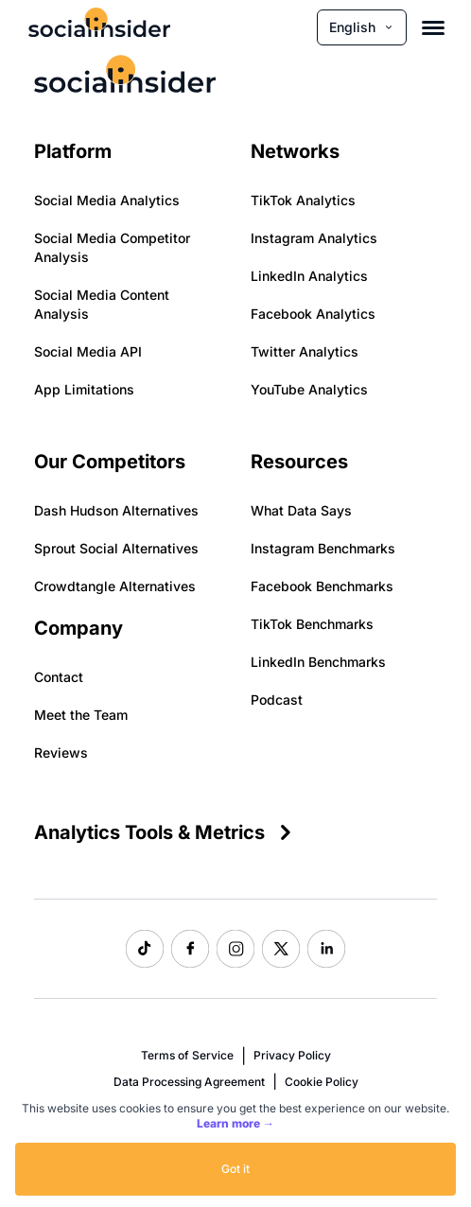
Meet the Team (81, 715)
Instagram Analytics (314, 238)
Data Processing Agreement (189, 1082)
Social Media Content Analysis (101, 304)
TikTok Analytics (303, 200)
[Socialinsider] (99, 27)
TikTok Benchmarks (312, 624)
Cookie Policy (321, 1082)
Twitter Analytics (304, 351)
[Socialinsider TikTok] (145, 949)
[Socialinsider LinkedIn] (326, 949)
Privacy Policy (292, 1055)
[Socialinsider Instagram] (235, 949)
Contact (58, 677)
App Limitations (84, 389)
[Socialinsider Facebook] (190, 949)
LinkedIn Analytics (309, 276)
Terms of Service (187, 1055)
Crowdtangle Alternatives (115, 586)
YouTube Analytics (309, 389)
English (361, 27)
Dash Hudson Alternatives (116, 510)
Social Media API (88, 351)
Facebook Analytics (313, 314)
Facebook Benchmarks (322, 586)
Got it (235, 1169)
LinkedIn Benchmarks (318, 662)
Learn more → (235, 1123)
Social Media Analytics (107, 200)
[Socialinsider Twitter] (281, 949)
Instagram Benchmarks (323, 548)
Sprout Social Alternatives (116, 548)
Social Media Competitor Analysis (112, 247)
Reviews (61, 752)
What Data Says (301, 510)
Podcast (277, 699)
